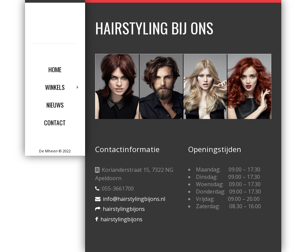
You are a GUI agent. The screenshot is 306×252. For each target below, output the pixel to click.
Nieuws (55, 105)
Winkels (55, 87)
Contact (55, 122)
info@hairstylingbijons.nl (134, 199)
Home (54, 69)
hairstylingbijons (124, 209)
